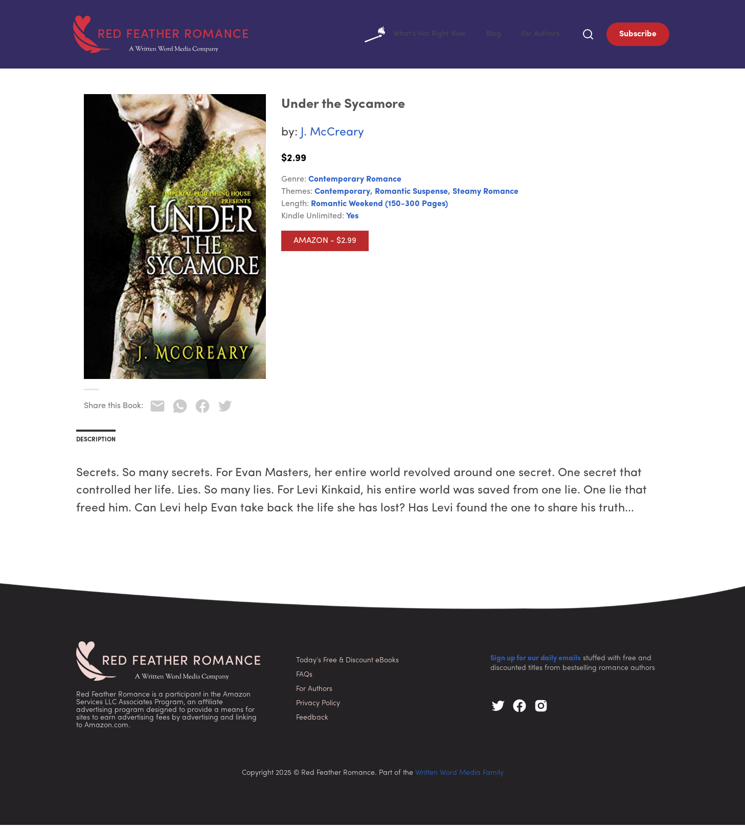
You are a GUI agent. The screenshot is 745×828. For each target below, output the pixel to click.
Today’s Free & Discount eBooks (347, 663)
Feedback (312, 721)
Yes (352, 219)
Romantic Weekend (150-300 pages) (379, 207)
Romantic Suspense (411, 195)
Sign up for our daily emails (535, 661)
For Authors (538, 36)
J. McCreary (332, 136)
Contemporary (342, 195)
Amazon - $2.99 (325, 244)
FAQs (304, 678)
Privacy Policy (318, 706)
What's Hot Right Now (405, 36)
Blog (489, 36)
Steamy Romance (485, 195)
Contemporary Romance (354, 182)
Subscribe (638, 36)
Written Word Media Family (459, 776)
